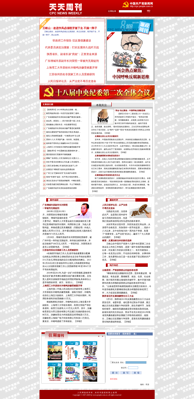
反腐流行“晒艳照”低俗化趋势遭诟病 (60, 169)
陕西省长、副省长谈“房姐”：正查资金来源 (72, 54)
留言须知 (113, 379)
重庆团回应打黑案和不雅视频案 (58, 154)
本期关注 (101, 105)
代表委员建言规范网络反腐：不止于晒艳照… (64, 184)
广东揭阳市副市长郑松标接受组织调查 (61, 188)
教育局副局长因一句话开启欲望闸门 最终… (63, 113)
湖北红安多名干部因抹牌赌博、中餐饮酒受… (64, 181)
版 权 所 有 (88, 393)
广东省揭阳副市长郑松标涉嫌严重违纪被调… (64, 117)
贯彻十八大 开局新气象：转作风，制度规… (63, 139)
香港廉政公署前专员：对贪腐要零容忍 (61, 125)
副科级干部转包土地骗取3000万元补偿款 (62, 143)
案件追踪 (54, 200)
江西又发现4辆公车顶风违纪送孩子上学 (62, 166)
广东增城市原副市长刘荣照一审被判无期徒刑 (72, 60)
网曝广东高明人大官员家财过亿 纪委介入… (63, 158)
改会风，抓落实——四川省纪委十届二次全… (64, 121)
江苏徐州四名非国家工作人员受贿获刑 (72, 74)
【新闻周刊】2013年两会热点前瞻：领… (62, 110)
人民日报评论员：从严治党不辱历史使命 (72, 81)
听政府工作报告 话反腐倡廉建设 (72, 40)
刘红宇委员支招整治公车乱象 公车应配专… (63, 162)
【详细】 (66, 247)
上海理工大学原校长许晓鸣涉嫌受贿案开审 (72, 67)
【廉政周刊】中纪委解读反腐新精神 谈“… (63, 151)
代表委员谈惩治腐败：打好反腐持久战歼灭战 (72, 47)
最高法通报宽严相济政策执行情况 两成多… (63, 132)
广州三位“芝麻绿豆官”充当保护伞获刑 (61, 173)
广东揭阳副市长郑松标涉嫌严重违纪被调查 (63, 128)
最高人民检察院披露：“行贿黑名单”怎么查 (63, 136)
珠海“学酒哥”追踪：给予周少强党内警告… (63, 177)
